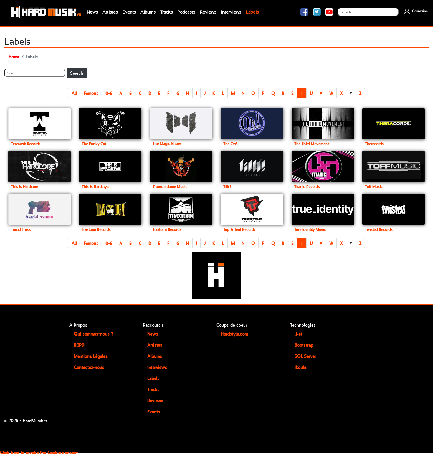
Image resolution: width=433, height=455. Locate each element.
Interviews (231, 12)
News (92, 12)
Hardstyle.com (234, 333)
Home (14, 56)
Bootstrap (304, 344)
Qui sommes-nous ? (93, 333)
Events (129, 12)
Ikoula (300, 367)
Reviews (208, 12)
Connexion (415, 11)
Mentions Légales (91, 355)
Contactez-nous (89, 367)
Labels (252, 12)
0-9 (108, 93)
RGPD (79, 344)
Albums (148, 12)
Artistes (110, 12)
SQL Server (305, 355)
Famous (91, 93)
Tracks (166, 12)
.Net (298, 333)
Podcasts (186, 12)
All (74, 93)
